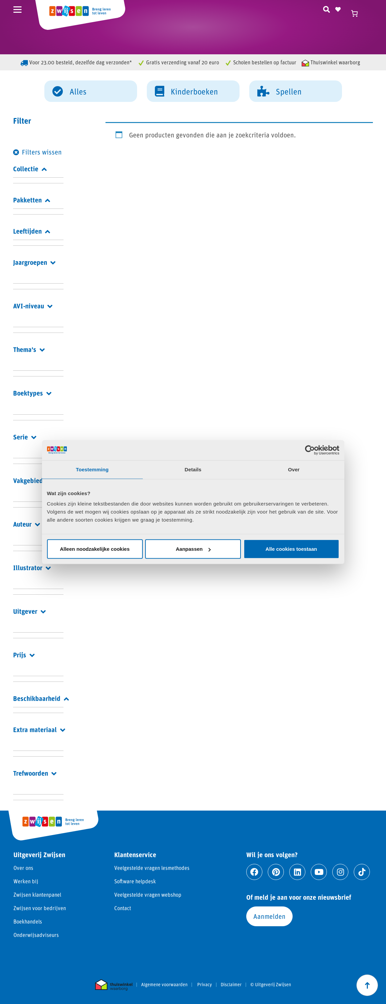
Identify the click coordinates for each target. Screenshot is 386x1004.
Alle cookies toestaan (291, 549)
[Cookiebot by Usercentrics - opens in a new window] (310, 450)
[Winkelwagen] (357, 13)
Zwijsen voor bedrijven (39, 907)
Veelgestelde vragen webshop (147, 894)
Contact (122, 907)
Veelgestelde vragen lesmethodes (151, 867)
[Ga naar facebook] (254, 872)
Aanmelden (269, 916)
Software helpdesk (135, 881)
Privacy (204, 985)
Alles (69, 91)
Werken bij (25, 881)
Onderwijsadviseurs (36, 934)
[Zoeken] (326, 8)
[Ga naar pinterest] (276, 872)
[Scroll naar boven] (367, 985)
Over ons (23, 867)
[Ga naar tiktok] (362, 872)
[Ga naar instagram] (340, 872)
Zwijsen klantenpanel (37, 894)
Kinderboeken (186, 91)
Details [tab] (193, 469)
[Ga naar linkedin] (297, 872)
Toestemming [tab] (92, 469)
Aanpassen (193, 549)
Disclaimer (231, 985)
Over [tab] (294, 469)
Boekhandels (27, 921)
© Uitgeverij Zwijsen (270, 985)
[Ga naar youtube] (319, 872)
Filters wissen (42, 151)
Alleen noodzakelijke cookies (95, 549)
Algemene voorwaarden (164, 985)
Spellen (279, 91)
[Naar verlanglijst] (338, 8)
